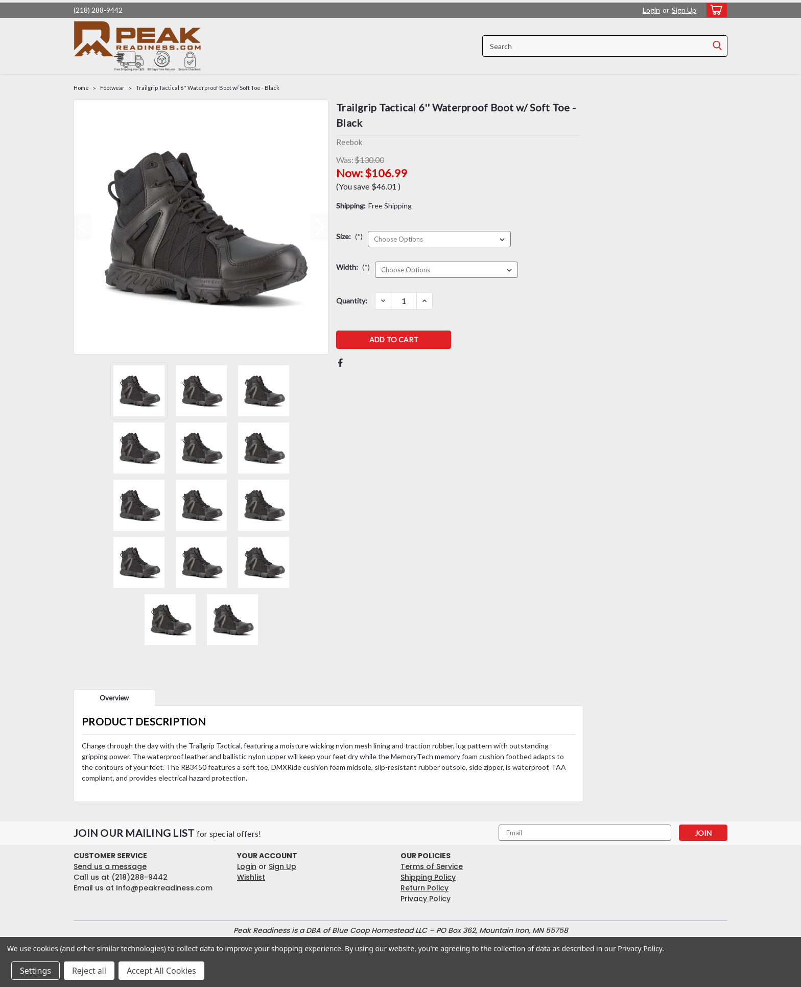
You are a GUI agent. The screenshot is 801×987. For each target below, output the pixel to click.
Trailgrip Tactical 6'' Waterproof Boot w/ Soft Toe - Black (207, 87)
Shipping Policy (428, 877)
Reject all (89, 970)
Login (651, 10)
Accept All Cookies (161, 970)
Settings (35, 970)
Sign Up (684, 10)
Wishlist (251, 877)
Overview (114, 698)
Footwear (112, 87)
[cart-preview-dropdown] (714, 10)
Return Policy (424, 888)
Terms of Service (431, 866)
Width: (353, 267)
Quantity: (351, 300)
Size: (349, 236)
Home (81, 87)
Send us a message (110, 866)
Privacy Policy (425, 899)
